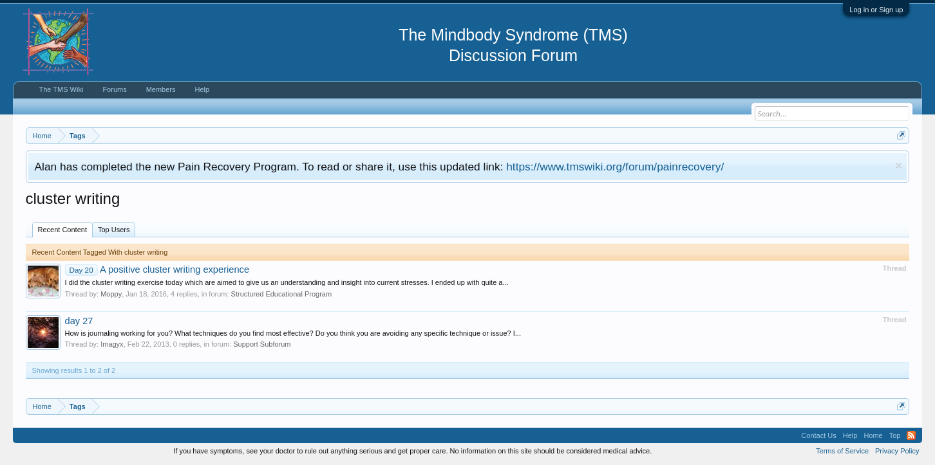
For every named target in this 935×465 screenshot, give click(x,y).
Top (895, 435)
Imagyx (111, 344)
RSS (911, 435)
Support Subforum (261, 344)
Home (873, 435)
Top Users (114, 229)
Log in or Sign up (876, 10)
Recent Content (62, 229)
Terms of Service (842, 451)
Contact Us (818, 435)
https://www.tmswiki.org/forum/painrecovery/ (615, 166)
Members (161, 89)
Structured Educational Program (281, 294)
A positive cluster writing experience (157, 269)
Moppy (111, 294)
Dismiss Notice (898, 165)
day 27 (79, 321)
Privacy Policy (897, 451)
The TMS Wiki (61, 89)
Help (202, 89)
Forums (114, 89)
